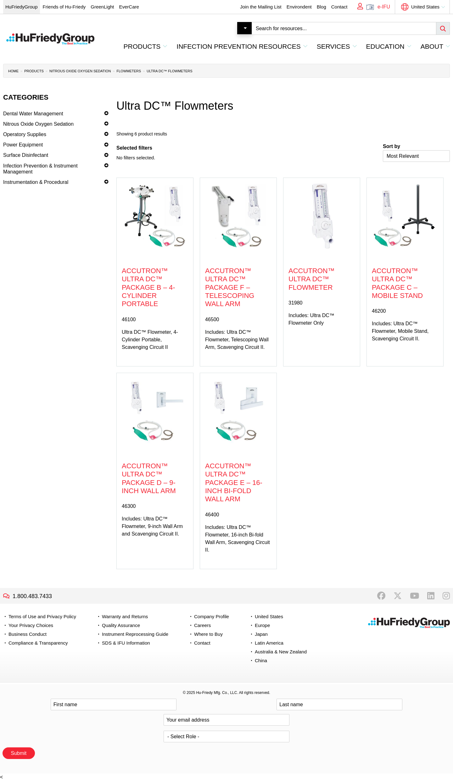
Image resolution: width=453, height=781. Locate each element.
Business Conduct (27, 634)
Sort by (391, 146)
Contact (339, 6)
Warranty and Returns (125, 616)
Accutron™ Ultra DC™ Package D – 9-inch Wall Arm (149, 478)
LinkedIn (430, 596)
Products (34, 71)
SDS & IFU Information (126, 643)
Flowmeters (129, 71)
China (261, 660)
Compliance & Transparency (38, 643)
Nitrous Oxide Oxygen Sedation (80, 71)
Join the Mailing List (261, 6)
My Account (358, 7)
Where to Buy (208, 634)
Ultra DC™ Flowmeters (169, 71)
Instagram (446, 596)
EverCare (129, 6)
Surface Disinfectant (25, 155)
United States (425, 6)
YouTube (414, 596)
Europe (262, 625)
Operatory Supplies (24, 134)
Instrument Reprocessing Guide (135, 634)
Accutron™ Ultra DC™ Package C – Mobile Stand (397, 283)
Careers (202, 625)
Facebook (381, 596)
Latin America (269, 643)
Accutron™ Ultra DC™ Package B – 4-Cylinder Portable (148, 287)
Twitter (398, 596)
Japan (261, 634)
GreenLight (102, 6)
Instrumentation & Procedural (35, 182)
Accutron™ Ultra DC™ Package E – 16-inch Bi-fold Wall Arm (233, 482)
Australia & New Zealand (281, 651)
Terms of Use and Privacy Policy (42, 616)
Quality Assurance (121, 625)
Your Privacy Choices (30, 625)
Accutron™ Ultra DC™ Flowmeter (311, 279)
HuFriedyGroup (21, 6)
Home (13, 71)
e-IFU (384, 6)
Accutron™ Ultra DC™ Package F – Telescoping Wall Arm (229, 287)
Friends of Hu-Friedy (64, 6)
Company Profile (211, 616)
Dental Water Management (33, 113)
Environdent (299, 6)
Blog (321, 6)
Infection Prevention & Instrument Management (40, 168)
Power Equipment (23, 144)
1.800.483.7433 (32, 596)
